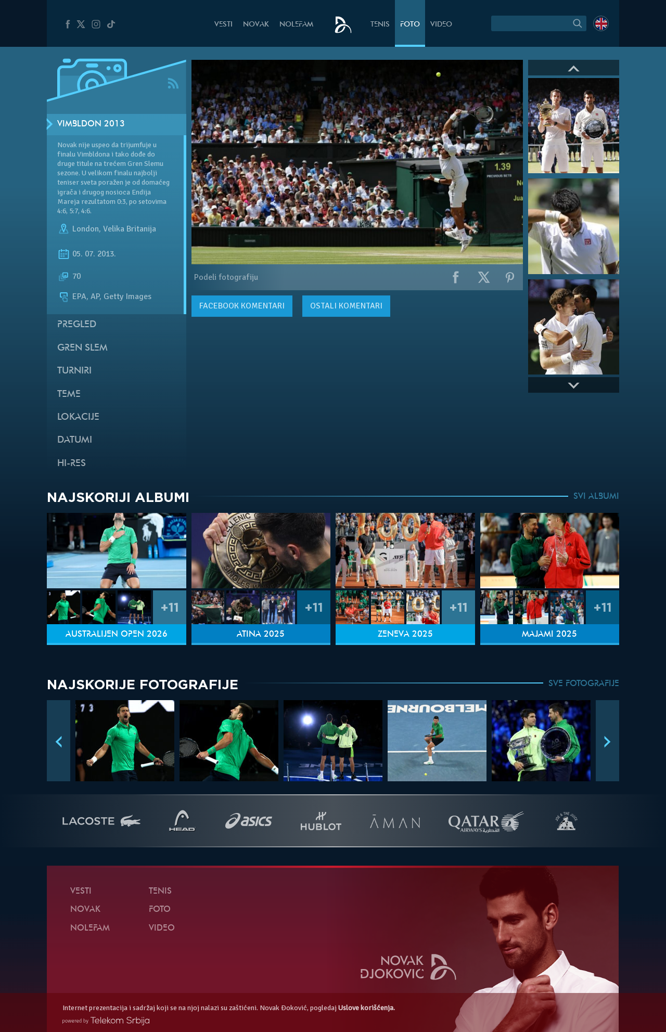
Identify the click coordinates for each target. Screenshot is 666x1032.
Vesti (223, 25)
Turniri (74, 371)
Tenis (380, 25)
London (85, 229)
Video (441, 25)
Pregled (76, 325)
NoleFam (296, 25)
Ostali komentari (346, 306)
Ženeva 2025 (405, 634)
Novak (256, 25)
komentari (242, 306)
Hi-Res (71, 464)
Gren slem (82, 348)
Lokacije (78, 417)
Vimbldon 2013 (91, 124)
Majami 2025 (549, 634)
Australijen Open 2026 (117, 634)
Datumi (74, 440)
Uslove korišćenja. (366, 1007)
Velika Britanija (129, 229)
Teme (69, 394)
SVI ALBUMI (596, 497)
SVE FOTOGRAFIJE (583, 684)
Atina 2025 (261, 634)
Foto (410, 25)
